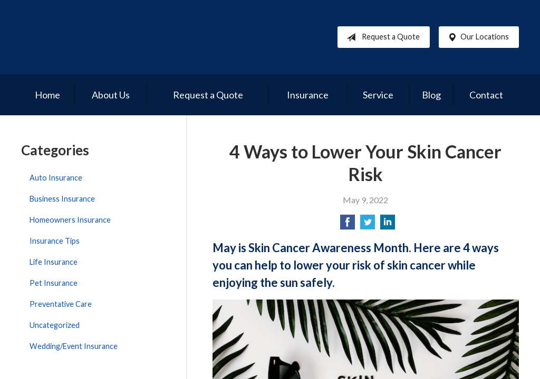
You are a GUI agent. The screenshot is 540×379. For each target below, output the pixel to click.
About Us (111, 95)
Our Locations (476, 37)
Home (47, 95)
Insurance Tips (55, 240)
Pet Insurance (54, 282)
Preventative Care (61, 304)
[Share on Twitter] (367, 225)
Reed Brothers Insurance (121, 37)
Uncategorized (55, 325)
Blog (431, 95)
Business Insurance (62, 198)
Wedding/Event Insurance (74, 346)
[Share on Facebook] (347, 225)
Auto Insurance (56, 177)
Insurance (308, 95)
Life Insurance (54, 261)
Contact (486, 95)
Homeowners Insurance (70, 219)
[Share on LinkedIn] (387, 225)
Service (378, 95)
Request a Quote (381, 37)
